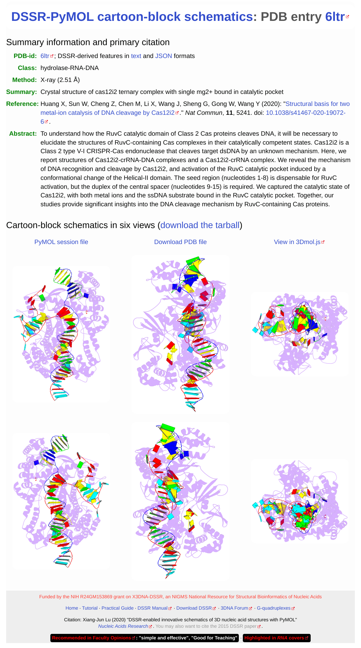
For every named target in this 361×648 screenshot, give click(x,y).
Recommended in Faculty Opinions (91, 638)
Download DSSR (194, 608)
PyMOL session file (61, 242)
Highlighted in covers (274, 638)
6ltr (335, 17)
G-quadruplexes (274, 608)
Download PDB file (180, 242)
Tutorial (90, 608)
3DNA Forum (234, 608)
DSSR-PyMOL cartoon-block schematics (132, 17)
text (136, 56)
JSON (163, 56)
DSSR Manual (153, 608)
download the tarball (200, 225)
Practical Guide (118, 608)
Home (71, 608)
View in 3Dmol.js (297, 242)
